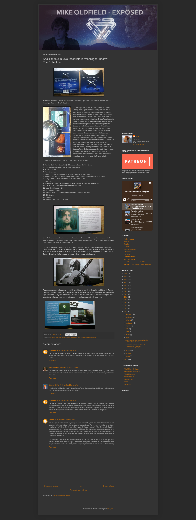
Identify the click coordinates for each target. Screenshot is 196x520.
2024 (126, 279)
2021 (126, 288)
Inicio (80, 486)
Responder (52, 361)
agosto (128, 326)
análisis (52, 337)
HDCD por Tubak (129, 259)
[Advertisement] (137, 91)
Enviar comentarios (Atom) (61, 495)
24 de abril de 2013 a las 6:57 (69, 368)
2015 (126, 306)
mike (57, 337)
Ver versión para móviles (78, 490)
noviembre (129, 317)
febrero (128, 353)
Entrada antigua (108, 486)
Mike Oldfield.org (129, 374)
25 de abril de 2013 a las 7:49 (69, 385)
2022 (126, 285)
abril (127, 337)
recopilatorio (92, 337)
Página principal (129, 239)
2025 (126, 276)
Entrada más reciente (51, 486)
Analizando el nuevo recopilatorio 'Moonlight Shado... (137, 341)
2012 (126, 360)
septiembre (130, 323)
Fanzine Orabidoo (130, 257)
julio (127, 329)
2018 (126, 297)
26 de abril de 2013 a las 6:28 (66, 400)
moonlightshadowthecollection (68, 337)
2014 (126, 309)
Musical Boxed (128, 379)
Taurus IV (127, 382)
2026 (126, 274)
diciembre (129, 314)
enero (128, 356)
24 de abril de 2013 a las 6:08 (66, 350)
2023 (126, 282)
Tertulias (126, 244)
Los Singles (127, 252)
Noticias (126, 241)
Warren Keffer (54, 385)
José (137, 136)
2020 (126, 291)
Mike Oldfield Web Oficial (132, 371)
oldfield (85, 337)
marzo (128, 350)
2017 (126, 300)
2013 (126, 312)
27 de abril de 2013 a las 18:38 (65, 420)
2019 (126, 294)
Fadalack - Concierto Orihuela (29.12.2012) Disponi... (135, 346)
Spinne (51, 420)
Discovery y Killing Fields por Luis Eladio (137, 264)
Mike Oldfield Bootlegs (131, 369)
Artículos (127, 247)
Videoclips (127, 254)
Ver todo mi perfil (138, 144)
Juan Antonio (53, 368)
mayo (128, 335)
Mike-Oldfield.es (129, 377)
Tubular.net (127, 384)
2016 (126, 303)
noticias (80, 337)
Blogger (109, 509)
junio (128, 332)
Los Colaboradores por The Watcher (136, 262)
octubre (128, 320)
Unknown (52, 350)
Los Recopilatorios (130, 249)
